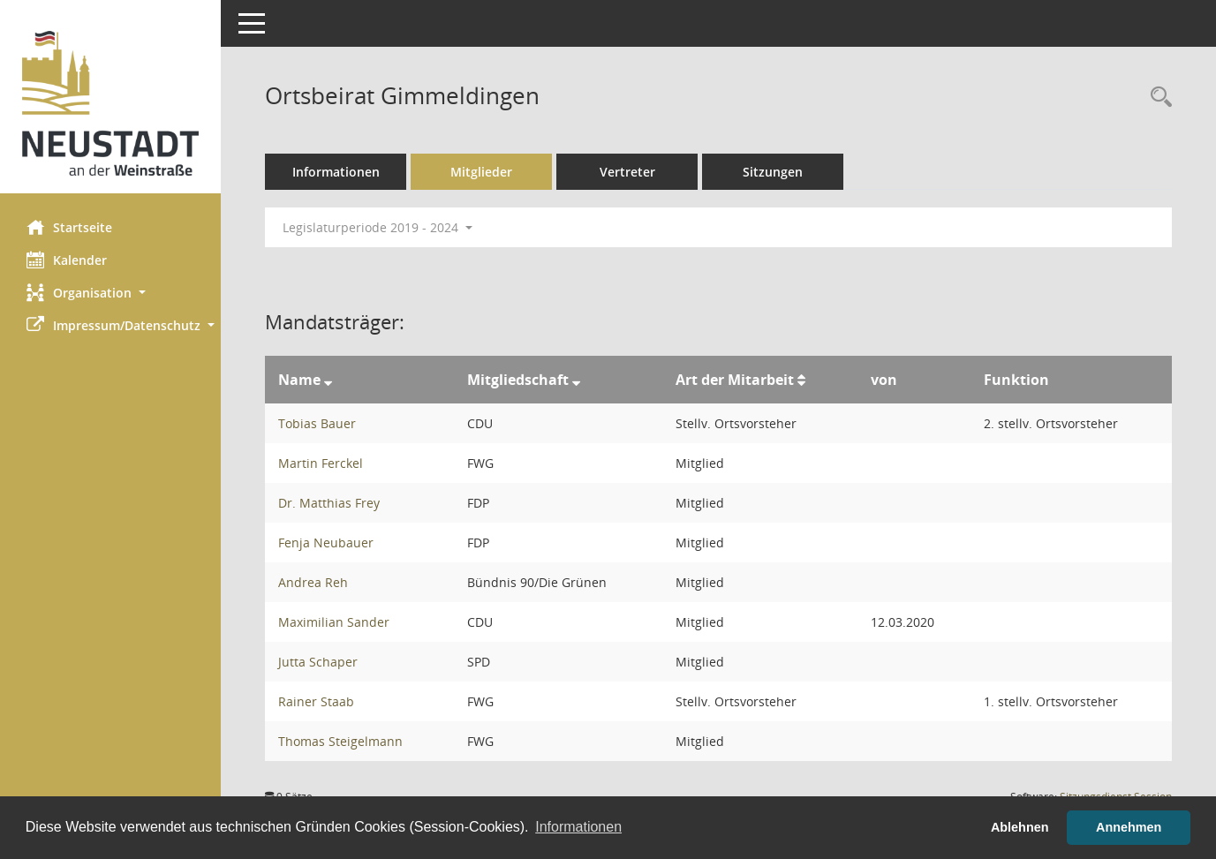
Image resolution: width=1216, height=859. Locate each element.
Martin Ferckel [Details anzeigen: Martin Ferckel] (320, 463)
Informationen (336, 171)
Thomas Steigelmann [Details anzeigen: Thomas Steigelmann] (340, 741)
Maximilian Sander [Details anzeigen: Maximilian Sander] (333, 622)
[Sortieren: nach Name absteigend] (328, 379)
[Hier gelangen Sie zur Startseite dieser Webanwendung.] (110, 103)
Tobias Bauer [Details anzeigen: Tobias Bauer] (317, 423)
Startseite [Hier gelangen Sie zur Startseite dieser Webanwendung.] (69, 227)
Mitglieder (481, 171)
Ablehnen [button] (1020, 827)
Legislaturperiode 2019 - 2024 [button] (377, 227)
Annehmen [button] (1128, 827)
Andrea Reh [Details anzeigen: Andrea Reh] (313, 582)
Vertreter (627, 171)
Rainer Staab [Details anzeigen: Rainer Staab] (316, 701)
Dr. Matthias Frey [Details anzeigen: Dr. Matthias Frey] (329, 502)
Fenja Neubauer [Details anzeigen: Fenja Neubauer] (326, 542)
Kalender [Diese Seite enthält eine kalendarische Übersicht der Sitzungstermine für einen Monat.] (66, 259)
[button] (110, 292)
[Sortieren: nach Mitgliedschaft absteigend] (576, 379)
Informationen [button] (578, 826)
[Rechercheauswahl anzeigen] (1157, 97)
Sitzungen (773, 171)
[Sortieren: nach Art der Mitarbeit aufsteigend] (801, 379)
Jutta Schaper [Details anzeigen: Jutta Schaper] (318, 661)
